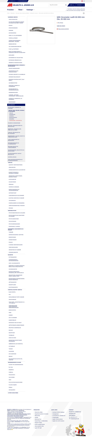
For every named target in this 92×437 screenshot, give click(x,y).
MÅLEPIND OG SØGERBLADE (15, 327)
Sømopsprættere (12, 389)
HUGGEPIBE (11, 351)
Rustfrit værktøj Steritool (40, 424)
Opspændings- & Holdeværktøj (41, 420)
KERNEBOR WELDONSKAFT (14, 76)
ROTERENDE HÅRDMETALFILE (15, 60)
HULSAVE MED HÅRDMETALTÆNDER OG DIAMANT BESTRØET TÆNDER (16, 22)
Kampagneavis (55, 413)
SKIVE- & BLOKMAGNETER (14, 263)
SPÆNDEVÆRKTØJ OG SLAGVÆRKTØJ (17, 169)
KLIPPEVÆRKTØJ (12, 179)
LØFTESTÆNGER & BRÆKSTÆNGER (16, 325)
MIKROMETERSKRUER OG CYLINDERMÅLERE (13, 143)
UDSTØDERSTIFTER (13, 82)
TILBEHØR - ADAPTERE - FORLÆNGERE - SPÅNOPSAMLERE (16, 95)
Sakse (10, 379)
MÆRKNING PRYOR (12, 210)
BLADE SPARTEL (12, 292)
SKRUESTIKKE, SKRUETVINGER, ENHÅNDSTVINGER (15, 176)
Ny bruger (79, 4)
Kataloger (30, 10)
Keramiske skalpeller (13, 384)
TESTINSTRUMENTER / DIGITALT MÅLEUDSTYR (14, 154)
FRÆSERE (11, 30)
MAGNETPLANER (12, 284)
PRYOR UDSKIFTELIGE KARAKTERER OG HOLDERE (16, 216)
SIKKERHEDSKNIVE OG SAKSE (14, 362)
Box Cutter (11, 367)
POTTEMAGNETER (12, 257)
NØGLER (10, 356)
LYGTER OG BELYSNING (13, 392)
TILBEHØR (11, 232)
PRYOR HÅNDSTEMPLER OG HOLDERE (17, 212)
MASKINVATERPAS (13, 117)
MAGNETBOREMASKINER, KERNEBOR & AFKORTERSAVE (16, 66)
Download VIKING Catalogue (58, 412)
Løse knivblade (12, 377)
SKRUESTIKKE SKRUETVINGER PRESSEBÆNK (15, 341)
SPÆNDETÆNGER (12, 239)
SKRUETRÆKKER (12, 299)
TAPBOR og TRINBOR (13, 38)
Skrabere (10, 387)
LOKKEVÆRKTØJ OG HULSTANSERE (16, 195)
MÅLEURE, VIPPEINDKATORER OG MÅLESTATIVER (15, 126)
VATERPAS (11, 116)
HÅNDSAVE (11, 184)
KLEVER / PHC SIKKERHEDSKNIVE (16, 364)
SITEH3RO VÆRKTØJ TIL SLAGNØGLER (17, 74)
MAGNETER (10, 254)
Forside (8, 13)
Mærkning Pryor (38, 419)
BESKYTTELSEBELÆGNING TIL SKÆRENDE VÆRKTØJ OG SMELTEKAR (17, 52)
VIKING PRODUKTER (13, 19)
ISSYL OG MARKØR (13, 317)
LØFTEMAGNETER (12, 282)
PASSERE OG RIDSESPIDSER (14, 123)
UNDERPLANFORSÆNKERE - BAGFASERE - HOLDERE (15, 41)
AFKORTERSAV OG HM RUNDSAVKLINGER (13, 71)
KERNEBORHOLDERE (13, 92)
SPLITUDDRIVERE (12, 353)
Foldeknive (11, 372)
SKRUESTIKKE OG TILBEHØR (15, 249)
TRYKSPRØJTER (12, 200)
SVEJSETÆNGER (12, 181)
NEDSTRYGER (12, 332)
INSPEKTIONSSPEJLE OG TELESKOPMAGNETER (14, 190)
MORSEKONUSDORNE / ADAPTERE (16, 234)
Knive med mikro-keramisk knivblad (15, 382)
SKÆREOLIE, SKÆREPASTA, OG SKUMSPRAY (15, 99)
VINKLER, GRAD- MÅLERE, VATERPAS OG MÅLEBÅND (22, 13)
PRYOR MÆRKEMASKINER (14, 223)
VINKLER (11, 113)
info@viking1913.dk (75, 418)
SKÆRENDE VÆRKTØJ (13, 17)
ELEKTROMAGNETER (13, 287)
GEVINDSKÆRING (12, 32)
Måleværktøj (37, 415)
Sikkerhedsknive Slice (39, 426)
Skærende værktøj (38, 412)
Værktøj (36, 417)
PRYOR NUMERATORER (14, 218)
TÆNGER (11, 348)
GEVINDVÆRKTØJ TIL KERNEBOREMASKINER (14, 89)
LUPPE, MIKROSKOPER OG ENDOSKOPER (13, 140)
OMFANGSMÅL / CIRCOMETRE (34, 13)
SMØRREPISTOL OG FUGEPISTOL (16, 343)
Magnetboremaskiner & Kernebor (41, 413)
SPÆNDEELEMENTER (13, 252)
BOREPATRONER (12, 237)
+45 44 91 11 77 (11, 426)
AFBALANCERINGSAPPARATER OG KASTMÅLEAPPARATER (15, 160)
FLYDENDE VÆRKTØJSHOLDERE (16, 244)
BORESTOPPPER (12, 310)
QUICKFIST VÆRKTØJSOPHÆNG (15, 164)
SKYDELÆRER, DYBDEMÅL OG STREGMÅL (14, 108)
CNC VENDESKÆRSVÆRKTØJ (15, 46)
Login (71, 4)
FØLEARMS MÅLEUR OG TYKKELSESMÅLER (13, 147)
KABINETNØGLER (12, 320)
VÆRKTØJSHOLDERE (13, 247)
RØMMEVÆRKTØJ (12, 44)
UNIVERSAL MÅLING (12, 157)
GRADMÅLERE (12, 114)
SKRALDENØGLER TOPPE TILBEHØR (16, 297)
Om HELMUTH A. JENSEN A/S (58, 415)
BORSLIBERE (11, 55)
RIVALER (10, 25)
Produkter (10, 10)
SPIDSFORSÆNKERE (13, 27)
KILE (10, 294)
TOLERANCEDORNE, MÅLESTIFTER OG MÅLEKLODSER (16, 151)
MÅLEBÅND (11, 118)
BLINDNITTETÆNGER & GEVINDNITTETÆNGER (13, 173)
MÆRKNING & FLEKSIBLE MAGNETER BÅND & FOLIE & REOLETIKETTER (16, 266)
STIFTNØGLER (12, 346)
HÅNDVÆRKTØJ (12, 167)
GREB (10, 312)
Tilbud (20, 10)
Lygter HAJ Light (38, 427)
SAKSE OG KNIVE (12, 337)
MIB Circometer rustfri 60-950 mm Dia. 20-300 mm (46, 13)
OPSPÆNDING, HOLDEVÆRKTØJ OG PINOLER (15, 229)
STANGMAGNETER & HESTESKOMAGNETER (13, 260)
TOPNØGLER (11, 335)
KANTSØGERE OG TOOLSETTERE (16, 57)
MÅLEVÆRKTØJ (12, 13)
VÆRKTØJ (10, 162)
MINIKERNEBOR (12, 102)
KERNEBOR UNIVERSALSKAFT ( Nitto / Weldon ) (16, 80)
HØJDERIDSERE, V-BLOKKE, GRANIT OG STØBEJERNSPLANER (16, 137)
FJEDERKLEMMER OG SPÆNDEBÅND (16, 203)
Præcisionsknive (12, 374)
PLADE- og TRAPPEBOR (14, 49)
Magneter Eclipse (38, 422)
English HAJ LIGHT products (58, 420)
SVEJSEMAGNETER (13, 269)
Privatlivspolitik (55, 417)
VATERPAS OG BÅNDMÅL (14, 186)
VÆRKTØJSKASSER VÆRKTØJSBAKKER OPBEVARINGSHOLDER (14, 306)
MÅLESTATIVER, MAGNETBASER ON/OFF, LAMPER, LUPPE (15, 276)
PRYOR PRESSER (12, 221)
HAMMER (11, 315)
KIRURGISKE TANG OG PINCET (15, 322)
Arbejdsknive (11, 369)
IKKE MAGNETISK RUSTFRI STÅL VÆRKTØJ (15, 359)
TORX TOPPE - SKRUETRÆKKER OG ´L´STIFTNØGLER (17, 303)
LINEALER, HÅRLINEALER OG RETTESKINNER (14, 133)
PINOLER (11, 242)
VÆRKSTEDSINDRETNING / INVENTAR (17, 205)
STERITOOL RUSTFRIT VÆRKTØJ (15, 289)
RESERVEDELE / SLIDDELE (14, 226)
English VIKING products (57, 419)
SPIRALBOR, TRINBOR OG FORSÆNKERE (14, 86)
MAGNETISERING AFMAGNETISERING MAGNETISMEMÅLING (16, 279)
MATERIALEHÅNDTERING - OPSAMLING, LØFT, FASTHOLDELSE (16, 272)
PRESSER (11, 208)
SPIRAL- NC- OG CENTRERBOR (15, 35)
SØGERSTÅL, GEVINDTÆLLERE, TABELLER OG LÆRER (14, 129)
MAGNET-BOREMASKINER (14, 68)
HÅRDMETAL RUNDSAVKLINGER (15, 62)
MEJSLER (11, 330)
